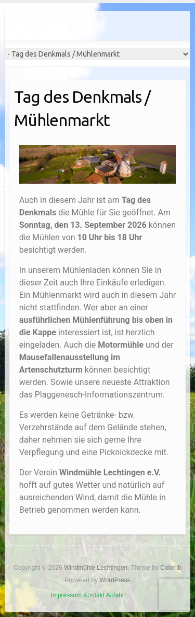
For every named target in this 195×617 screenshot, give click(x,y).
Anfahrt (116, 595)
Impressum (66, 595)
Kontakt (94, 595)
